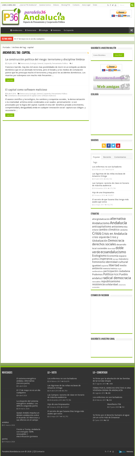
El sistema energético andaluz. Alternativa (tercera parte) (26, 380)
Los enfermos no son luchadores (107, 167)
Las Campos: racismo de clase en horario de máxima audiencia (110, 184)
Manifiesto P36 (114, 404)
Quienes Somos (45, 5)
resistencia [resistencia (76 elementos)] (98, 284)
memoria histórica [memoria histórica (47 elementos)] (110, 268)
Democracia (30, 30)
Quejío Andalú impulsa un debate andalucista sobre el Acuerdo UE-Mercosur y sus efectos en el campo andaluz (21, 418)
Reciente (107, 157)
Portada (5, 30)
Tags (95, 162)
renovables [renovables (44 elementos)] (96, 282)
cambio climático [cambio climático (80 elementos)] (109, 229)
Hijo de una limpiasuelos (103, 192)
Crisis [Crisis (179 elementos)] (96, 233)
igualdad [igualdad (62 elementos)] (96, 265)
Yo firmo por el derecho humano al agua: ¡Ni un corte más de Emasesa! (111, 416)
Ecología (43, 30)
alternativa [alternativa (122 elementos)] (118, 219)
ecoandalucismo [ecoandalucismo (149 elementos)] (113, 252)
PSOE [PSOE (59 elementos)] (116, 274)
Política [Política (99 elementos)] (108, 274)
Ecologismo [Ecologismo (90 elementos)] (99, 255)
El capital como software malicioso (26, 89)
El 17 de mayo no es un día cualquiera (29, 39)
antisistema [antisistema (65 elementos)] (118, 226)
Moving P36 (65, 5)
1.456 (111, 384)
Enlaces (56, 5)
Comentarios (120, 157)
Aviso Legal (86, 5)
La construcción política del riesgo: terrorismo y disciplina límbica (45, 59)
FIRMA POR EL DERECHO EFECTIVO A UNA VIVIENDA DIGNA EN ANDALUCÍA (112, 389)
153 (123, 407)
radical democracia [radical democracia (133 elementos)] (117, 278)
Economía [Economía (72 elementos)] (112, 255)
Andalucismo (16, 30)
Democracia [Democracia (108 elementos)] (116, 240)
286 (109, 393)
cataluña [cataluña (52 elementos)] (123, 230)
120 (107, 420)
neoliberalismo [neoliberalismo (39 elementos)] (97, 271)
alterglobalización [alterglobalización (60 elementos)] (101, 219)
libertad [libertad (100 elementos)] (114, 265)
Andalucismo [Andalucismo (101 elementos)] (100, 223)
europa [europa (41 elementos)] (115, 259)
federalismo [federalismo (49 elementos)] (123, 259)
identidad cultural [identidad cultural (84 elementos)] (117, 262)
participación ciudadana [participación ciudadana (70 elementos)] (116, 271)
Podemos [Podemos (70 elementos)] (97, 274)
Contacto (76, 5)
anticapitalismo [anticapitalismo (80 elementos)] (101, 226)
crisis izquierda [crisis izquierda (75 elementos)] (100, 237)
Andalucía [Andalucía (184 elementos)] (118, 223)
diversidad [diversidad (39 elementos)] (111, 249)
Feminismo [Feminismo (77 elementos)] (98, 262)
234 (110, 400)
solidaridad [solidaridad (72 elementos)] (111, 284)
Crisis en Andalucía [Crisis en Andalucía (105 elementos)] (114, 234)
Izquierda (68, 30)
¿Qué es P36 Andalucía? (28, 5)
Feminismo (56, 30)
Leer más (10, 80)
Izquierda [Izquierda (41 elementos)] (104, 266)
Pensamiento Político (60, 63)
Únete (95, 5)
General (40, 63)
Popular (96, 157)
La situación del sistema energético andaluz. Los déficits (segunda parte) (27, 403)
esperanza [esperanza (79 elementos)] (106, 258)
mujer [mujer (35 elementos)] (119, 269)
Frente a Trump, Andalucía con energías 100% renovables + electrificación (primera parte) (21, 434)
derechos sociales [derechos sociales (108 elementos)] (104, 244)
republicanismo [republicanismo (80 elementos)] (110, 281)
